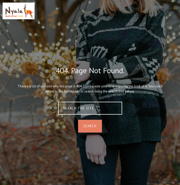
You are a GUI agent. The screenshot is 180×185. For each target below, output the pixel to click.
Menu (168, 10)
